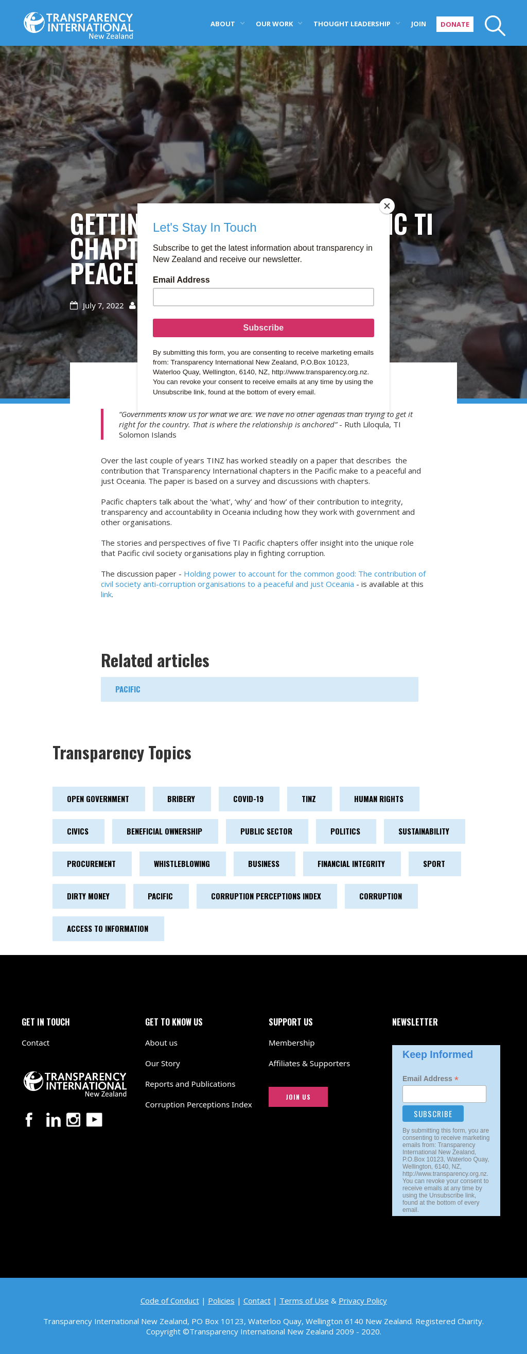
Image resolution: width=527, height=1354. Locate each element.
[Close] (387, 206)
